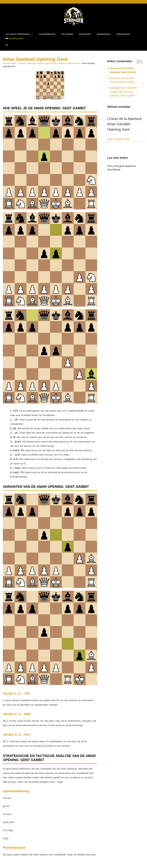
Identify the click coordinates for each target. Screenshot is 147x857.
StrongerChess (9, 63)
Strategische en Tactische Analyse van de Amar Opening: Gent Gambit (123, 91)
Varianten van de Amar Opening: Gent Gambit (122, 80)
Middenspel (104, 34)
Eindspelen (123, 34)
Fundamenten (47, 34)
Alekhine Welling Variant (69, 63)
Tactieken (67, 34)
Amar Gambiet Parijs (118, 139)
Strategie (85, 34)
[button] (7, 45)
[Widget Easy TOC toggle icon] (139, 61)
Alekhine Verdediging (47, 63)
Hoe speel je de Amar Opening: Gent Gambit (123, 70)
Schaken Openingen (21, 34)
